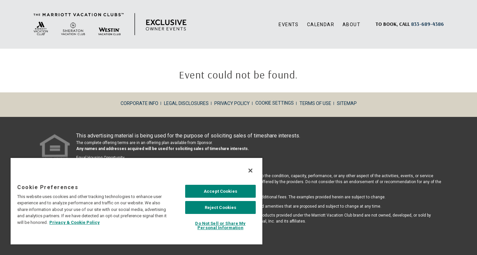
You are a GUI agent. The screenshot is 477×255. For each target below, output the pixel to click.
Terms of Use (315, 103)
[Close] (250, 170)
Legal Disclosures (186, 103)
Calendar (320, 24)
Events (288, 24)
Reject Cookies (221, 207)
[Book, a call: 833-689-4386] (427, 24)
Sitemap (347, 103)
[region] (136, 200)
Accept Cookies (220, 191)
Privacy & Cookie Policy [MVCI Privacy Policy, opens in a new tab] (74, 222)
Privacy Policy (232, 103)
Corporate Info (139, 103)
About (351, 24)
